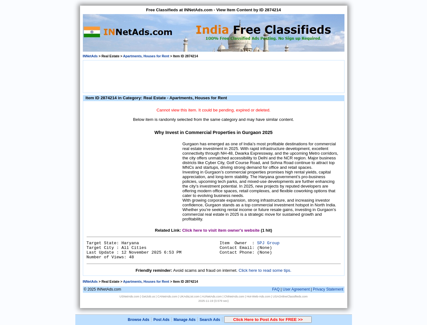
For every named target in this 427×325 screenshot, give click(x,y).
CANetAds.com (167, 296)
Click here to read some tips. (265, 270)
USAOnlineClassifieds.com (290, 296)
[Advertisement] (213, 76)
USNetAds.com (129, 296)
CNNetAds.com (234, 296)
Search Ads (210, 319)
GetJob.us (148, 296)
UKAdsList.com (190, 296)
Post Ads (161, 319)
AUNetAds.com (212, 296)
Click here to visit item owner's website (221, 230)
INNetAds (90, 56)
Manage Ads (184, 319)
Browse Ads (138, 319)
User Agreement (296, 289)
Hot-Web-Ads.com (258, 296)
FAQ (275, 289)
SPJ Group (268, 243)
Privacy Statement (328, 289)
